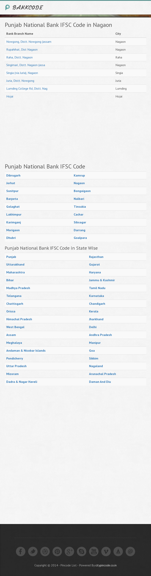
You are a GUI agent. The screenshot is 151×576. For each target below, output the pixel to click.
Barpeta (12, 199)
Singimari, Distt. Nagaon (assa (25, 65)
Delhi (93, 327)
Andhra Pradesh (100, 335)
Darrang (79, 230)
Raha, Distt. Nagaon (19, 57)
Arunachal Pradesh (102, 374)
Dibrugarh (13, 175)
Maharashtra (15, 272)
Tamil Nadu (97, 288)
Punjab (11, 257)
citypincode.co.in (106, 565)
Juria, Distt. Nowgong (20, 81)
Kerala (93, 311)
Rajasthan (96, 257)
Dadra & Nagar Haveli (21, 382)
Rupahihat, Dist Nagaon (22, 49)
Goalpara (80, 238)
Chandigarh (97, 304)
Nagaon (79, 183)
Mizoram (12, 374)
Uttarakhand (15, 264)
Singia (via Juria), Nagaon (22, 73)
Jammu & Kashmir (102, 280)
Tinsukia (80, 206)
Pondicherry (14, 358)
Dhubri (11, 238)
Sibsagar (80, 222)
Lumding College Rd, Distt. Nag (26, 88)
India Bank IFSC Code (24, 7)
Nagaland (96, 366)
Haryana (95, 272)
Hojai (9, 96)
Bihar (10, 280)
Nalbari (79, 199)
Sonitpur (12, 191)
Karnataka (96, 296)
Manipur (95, 343)
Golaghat (13, 206)
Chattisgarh (14, 304)
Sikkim (93, 358)
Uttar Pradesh (16, 366)
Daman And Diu (100, 382)
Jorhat (10, 183)
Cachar (78, 214)
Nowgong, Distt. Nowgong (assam (28, 42)
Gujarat (94, 264)
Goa (92, 350)
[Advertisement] (75, 131)
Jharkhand (96, 319)
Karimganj (13, 222)
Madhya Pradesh (18, 288)
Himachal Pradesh (19, 319)
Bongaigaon (82, 191)
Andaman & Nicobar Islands (26, 350)
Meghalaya (14, 343)
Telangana (13, 296)
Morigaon (13, 230)
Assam (11, 335)
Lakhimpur (13, 214)
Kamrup (79, 175)
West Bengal (15, 327)
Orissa (10, 311)
